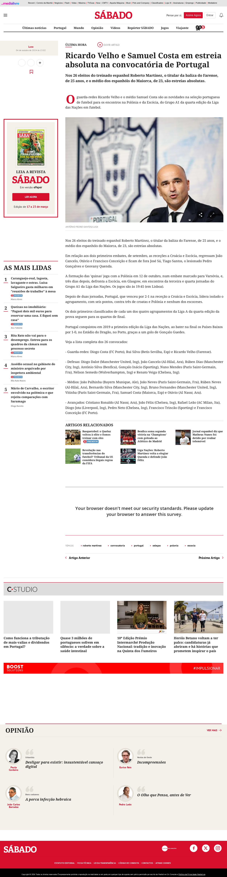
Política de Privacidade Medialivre (192, 874)
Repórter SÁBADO (141, 28)
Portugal (60, 28)
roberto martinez (92, 545)
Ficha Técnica (84, 863)
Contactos (147, 863)
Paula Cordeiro (13, 768)
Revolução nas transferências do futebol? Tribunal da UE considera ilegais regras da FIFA (97, 456)
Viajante (182, 28)
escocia (191, 545)
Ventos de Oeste (144, 757)
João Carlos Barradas (13, 805)
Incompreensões (151, 762)
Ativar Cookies (163, 863)
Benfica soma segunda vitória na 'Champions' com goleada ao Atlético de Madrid (152, 436)
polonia (173, 545)
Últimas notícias (34, 28)
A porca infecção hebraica (48, 799)
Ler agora (31, 196)
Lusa (30, 46)
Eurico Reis (125, 767)
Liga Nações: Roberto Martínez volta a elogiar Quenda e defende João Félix (153, 455)
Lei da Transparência (105, 863)
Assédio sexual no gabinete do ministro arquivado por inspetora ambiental (33, 368)
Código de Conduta (128, 863)
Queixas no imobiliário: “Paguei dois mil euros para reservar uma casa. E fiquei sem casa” (34, 313)
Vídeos (115, 28)
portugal (138, 545)
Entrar (209, 15)
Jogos (165, 28)
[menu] (5, 15)
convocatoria (117, 545)
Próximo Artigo (209, 558)
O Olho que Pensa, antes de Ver (164, 795)
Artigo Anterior (79, 558)
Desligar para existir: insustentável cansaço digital (64, 764)
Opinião (97, 28)
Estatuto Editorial (64, 863)
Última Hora (76, 45)
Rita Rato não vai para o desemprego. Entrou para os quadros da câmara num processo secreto (31, 341)
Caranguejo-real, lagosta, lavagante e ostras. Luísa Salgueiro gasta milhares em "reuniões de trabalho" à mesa (33, 284)
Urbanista (29, 757)
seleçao (156, 545)
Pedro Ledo (125, 804)
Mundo (79, 28)
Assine (193, 15)
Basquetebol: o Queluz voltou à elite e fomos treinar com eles (96, 434)
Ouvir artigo (108, 45)
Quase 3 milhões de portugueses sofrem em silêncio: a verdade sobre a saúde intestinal (82, 644)
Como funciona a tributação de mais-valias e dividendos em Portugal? (27, 642)
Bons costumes (32, 794)
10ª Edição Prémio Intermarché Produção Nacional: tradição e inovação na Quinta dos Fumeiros (141, 644)
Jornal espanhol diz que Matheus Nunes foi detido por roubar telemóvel (208, 436)
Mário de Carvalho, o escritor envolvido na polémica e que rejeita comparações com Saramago (32, 394)
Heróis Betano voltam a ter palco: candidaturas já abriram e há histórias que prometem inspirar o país (196, 644)
